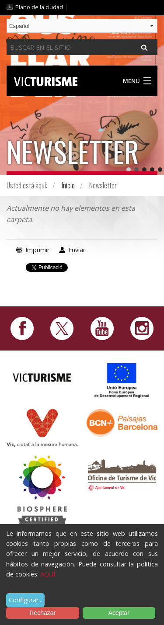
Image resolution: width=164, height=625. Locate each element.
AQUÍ (47, 574)
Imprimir (37, 250)
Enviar (76, 250)
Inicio (68, 185)
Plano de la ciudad (39, 7)
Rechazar (42, 612)
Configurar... (25, 600)
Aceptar (118, 612)
